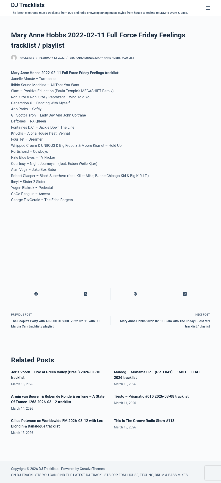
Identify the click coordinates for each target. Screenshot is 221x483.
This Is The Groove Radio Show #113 (144, 421)
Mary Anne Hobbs (108, 57)
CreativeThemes (92, 469)
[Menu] (208, 8)
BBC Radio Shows (82, 57)
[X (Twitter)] (86, 294)
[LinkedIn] (185, 294)
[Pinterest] (135, 294)
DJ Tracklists (27, 5)
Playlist (128, 57)
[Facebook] (36, 294)
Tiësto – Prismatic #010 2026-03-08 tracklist (151, 396)
